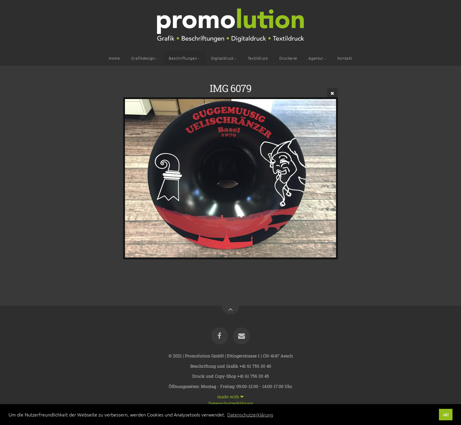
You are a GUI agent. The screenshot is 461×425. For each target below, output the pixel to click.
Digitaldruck (222, 58)
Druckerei (288, 58)
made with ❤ (230, 396)
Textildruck (258, 58)
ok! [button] (446, 414)
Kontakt (345, 58)
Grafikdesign (143, 58)
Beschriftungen (183, 58)
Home (114, 58)
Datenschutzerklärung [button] (250, 414)
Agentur (315, 58)
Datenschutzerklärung (230, 403)
